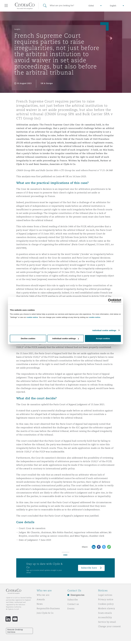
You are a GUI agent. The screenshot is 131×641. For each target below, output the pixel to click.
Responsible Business (48, 608)
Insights (17, 29)
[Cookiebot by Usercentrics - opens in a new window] (110, 300)
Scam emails (105, 613)
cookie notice (32, 317)
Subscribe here (89, 568)
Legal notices (105, 595)
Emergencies (77, 595)
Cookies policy (106, 604)
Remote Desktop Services (15, 630)
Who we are (43, 595)
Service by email (107, 622)
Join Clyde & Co (45, 613)
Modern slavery (106, 608)
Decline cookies (28, 338)
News (40, 604)
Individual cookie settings (104, 330)
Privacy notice (105, 599)
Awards (41, 599)
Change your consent (109, 626)
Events (71, 608)
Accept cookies (103, 338)
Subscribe (72, 599)
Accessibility (105, 617)
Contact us (73, 604)
